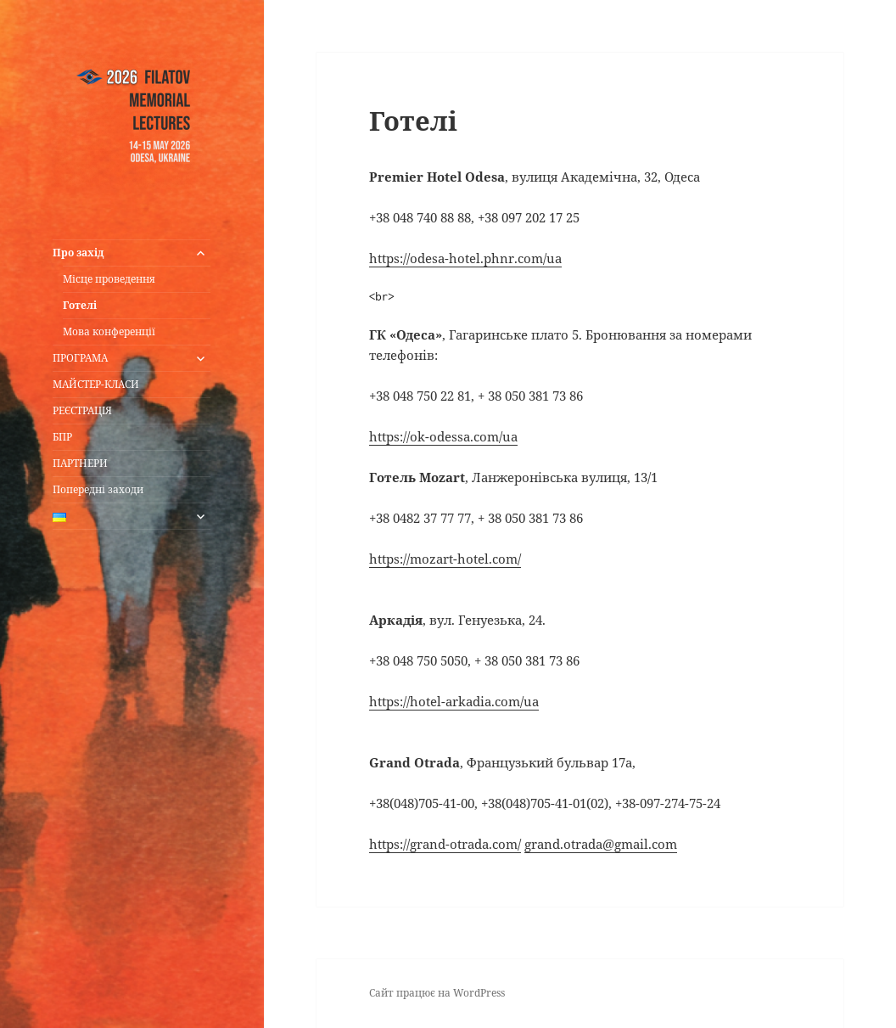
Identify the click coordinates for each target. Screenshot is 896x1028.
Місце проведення (109, 279)
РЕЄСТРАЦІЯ (82, 410)
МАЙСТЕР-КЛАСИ (96, 384)
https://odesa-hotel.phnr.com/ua (465, 258)
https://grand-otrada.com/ (445, 843)
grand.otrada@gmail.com (600, 843)
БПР (62, 437)
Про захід (78, 252)
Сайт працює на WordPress (437, 993)
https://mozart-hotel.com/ (445, 558)
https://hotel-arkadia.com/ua (454, 701)
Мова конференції (109, 331)
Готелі (80, 305)
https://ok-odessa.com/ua (443, 436)
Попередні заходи (98, 489)
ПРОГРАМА (80, 358)
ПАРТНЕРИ (80, 463)
